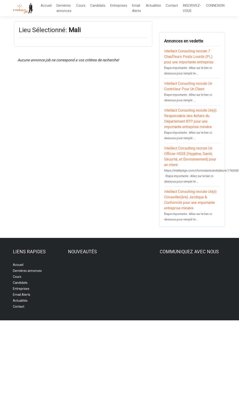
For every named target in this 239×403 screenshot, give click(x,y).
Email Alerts (136, 8)
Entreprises (118, 5)
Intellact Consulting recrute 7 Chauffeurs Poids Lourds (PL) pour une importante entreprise (189, 56)
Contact (172, 5)
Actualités (153, 5)
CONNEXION (215, 5)
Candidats (97, 5)
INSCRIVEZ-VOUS (192, 8)
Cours (80, 5)
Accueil (46, 5)
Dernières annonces (63, 8)
